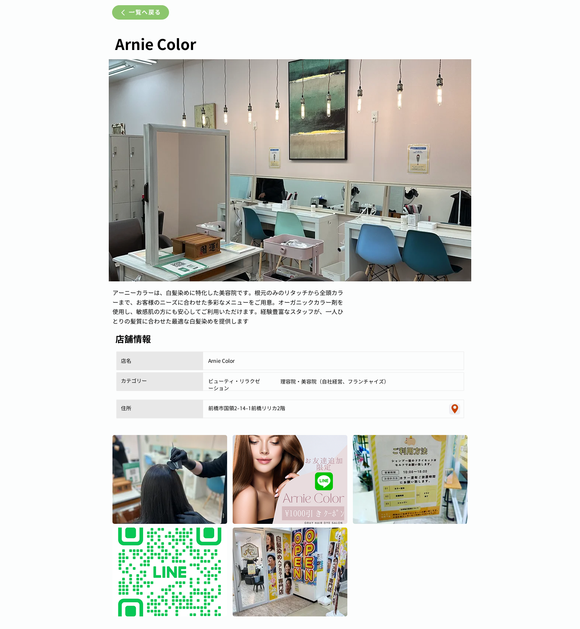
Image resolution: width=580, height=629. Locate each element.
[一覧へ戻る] (140, 12)
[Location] (454, 409)
